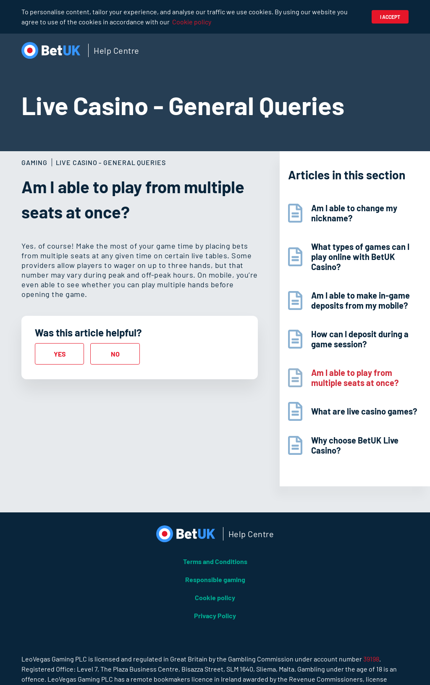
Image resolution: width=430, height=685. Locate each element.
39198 (371, 659)
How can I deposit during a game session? (360, 339)
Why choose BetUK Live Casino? (355, 445)
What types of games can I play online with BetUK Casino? (360, 256)
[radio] (59, 354)
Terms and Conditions (215, 561)
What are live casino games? (364, 411)
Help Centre (116, 50)
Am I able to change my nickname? (354, 213)
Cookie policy (191, 22)
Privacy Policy (215, 615)
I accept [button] (390, 17)
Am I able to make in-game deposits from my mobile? (360, 300)
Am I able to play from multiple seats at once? (355, 377)
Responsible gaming (215, 579)
